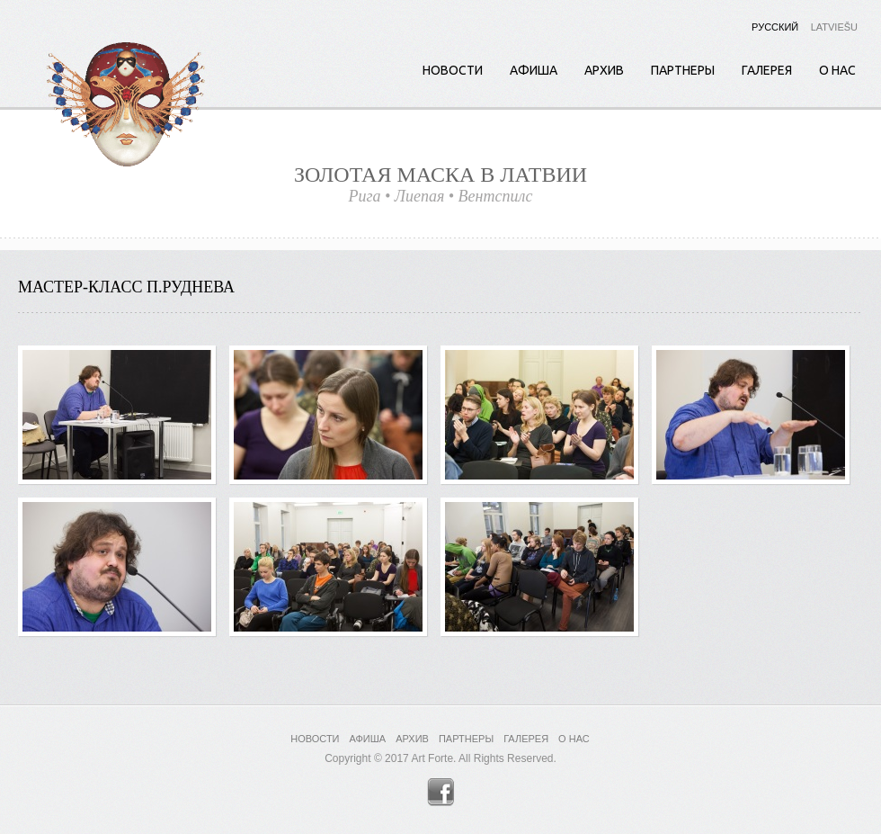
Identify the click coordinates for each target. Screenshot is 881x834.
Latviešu (834, 27)
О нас (837, 70)
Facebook (441, 792)
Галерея (767, 70)
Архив (604, 70)
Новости (453, 70)
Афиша (533, 70)
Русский (775, 27)
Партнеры (683, 70)
